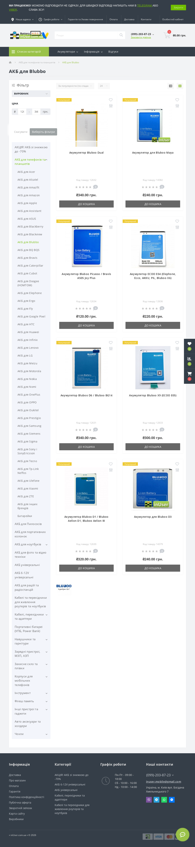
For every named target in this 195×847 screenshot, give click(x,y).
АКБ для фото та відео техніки (30, 555)
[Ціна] (22, 111)
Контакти (146, 19)
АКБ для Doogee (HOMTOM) (28, 283)
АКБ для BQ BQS (28, 250)
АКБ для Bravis (27, 258)
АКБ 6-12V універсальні (24, 575)
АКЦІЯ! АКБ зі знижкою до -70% (31, 149)
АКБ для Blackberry (30, 226)
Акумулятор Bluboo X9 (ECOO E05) (152, 395)
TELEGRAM (145, 5)
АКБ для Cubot (27, 273)
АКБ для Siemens (29, 433)
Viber (149, 799)
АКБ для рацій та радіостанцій (27, 587)
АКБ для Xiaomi (28, 488)
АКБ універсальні (27, 565)
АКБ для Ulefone (29, 480)
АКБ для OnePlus (29, 394)
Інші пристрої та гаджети (26, 711)
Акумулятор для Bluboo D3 (153, 516)
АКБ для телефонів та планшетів (37, 62)
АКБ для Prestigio (29, 418)
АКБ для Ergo (26, 301)
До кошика (86, 204)
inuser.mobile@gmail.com (163, 781)
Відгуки (113, 51)
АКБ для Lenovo (28, 347)
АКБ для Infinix (28, 340)
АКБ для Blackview (30, 234)
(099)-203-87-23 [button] (160, 775)
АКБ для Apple (27, 203)
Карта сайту (17, 813)
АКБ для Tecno (27, 461)
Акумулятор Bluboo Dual (86, 152)
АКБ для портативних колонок (30, 534)
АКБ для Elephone (30, 293)
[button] (189, 376)
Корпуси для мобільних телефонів (24, 680)
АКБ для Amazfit (28, 187)
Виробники (16, 819)
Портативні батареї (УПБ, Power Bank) (28, 629)
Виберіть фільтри (43, 132)
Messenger (171, 799)
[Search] (121, 35)
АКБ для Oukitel (28, 410)
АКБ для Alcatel (28, 179)
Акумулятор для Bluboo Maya (153, 152)
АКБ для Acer (26, 172)
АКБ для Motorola (29, 371)
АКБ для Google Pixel (31, 316)
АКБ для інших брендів (27, 506)
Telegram (156, 799)
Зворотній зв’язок (20, 808)
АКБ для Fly (25, 308)
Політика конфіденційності (26, 797)
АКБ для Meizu (27, 363)
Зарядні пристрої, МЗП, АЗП (27, 654)
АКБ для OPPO (27, 402)
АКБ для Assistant (29, 211)
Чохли (19, 734)
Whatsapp (164, 799)
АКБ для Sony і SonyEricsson (27, 451)
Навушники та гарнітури (25, 641)
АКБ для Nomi (27, 387)
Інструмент (23, 693)
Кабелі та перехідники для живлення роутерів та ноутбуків (31, 602)
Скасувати (20, 132)
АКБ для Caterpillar (30, 265)
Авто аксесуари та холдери (28, 724)
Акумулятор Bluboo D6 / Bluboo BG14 (86, 395)
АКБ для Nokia (27, 379)
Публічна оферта (20, 802)
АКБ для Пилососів (28, 524)
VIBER (13, 9)
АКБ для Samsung (30, 426)
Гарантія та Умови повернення (85, 19)
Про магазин (17, 780)
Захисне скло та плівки (26, 666)
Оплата (113, 19)
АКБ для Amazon (29, 195)
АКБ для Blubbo (28, 242)
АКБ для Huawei (28, 332)
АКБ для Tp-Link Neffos (28, 471)
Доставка (129, 19)
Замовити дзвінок (141, 37)
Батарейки (25, 516)
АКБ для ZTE (26, 496)
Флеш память (24, 701)
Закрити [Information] (178, 7)
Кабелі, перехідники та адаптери (29, 616)
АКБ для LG (25, 355)
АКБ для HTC (26, 324)
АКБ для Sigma (27, 441)
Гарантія (14, 791)
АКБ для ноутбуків (28, 544)
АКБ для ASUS (27, 218)
